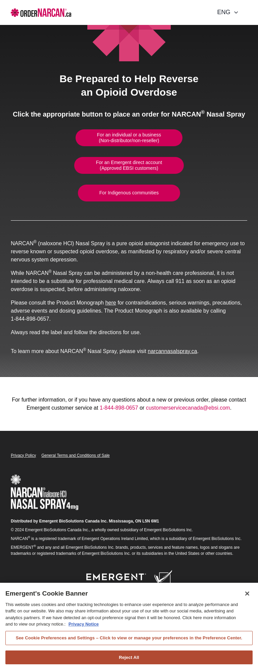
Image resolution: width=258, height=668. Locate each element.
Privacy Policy (23, 455)
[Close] (247, 597)
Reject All (129, 660)
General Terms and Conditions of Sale (75, 455)
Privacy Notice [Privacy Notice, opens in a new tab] (83, 627)
